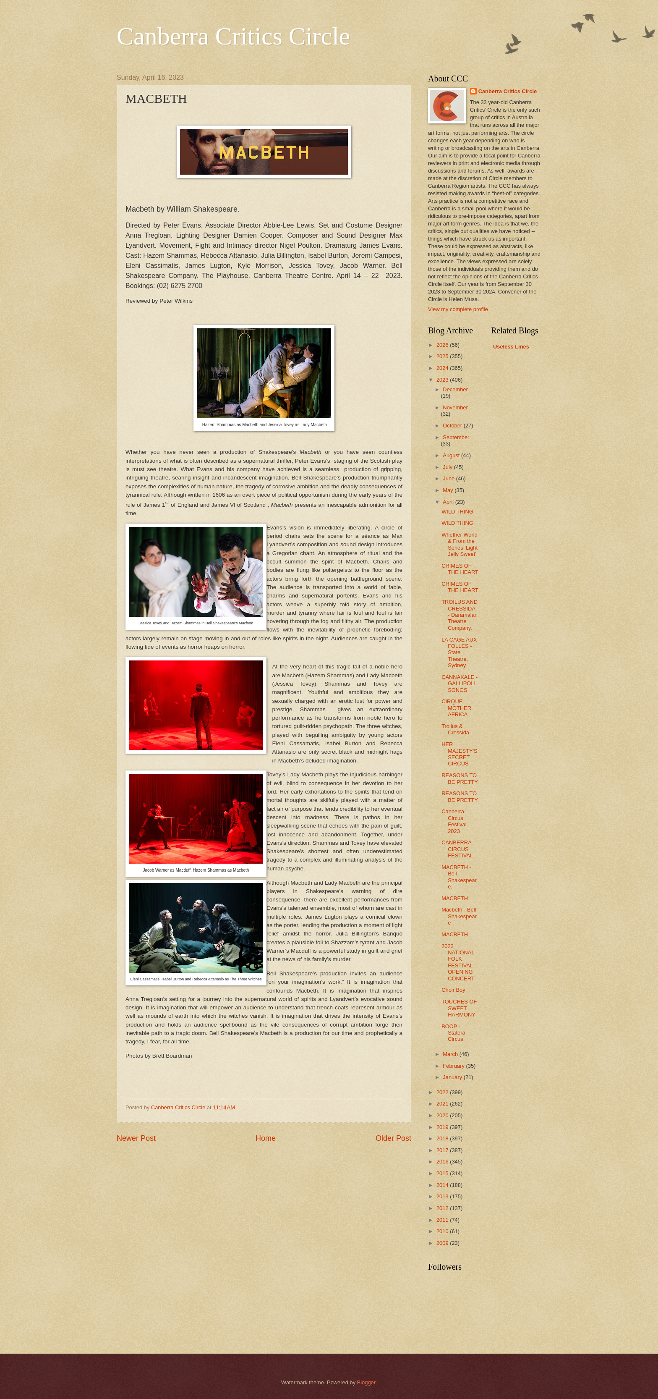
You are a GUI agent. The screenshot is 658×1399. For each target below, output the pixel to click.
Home (266, 1138)
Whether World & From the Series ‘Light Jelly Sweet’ (459, 544)
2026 (443, 345)
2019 (443, 1127)
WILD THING (457, 511)
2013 (443, 1196)
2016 (443, 1161)
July (448, 467)
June (449, 478)
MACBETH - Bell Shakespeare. (459, 877)
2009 (443, 1243)
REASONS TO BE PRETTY (459, 778)
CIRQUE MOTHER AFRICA (456, 708)
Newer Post (136, 1138)
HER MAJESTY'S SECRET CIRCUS (459, 754)
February (454, 1066)
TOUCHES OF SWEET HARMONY (459, 1008)
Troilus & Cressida (455, 729)
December (455, 389)
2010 (443, 1231)
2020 (443, 1115)
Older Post (393, 1138)
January (453, 1077)
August (452, 455)
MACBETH (454, 898)
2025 (443, 356)
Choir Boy (453, 990)
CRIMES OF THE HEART (459, 569)
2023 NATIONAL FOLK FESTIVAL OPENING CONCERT (457, 962)
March (451, 1054)
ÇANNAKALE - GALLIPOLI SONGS (459, 683)
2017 (443, 1150)
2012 (443, 1208)
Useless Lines (511, 346)
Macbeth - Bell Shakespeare (459, 916)
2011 (443, 1220)
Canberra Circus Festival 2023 (453, 821)
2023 (443, 380)
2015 (443, 1173)
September (456, 437)
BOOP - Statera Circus (453, 1033)
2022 (443, 1092)
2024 (443, 368)
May (448, 490)
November (455, 407)
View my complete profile (458, 309)
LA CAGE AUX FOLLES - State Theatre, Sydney (459, 653)
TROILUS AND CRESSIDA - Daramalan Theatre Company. (459, 615)
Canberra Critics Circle (233, 36)
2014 (443, 1185)
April (449, 502)
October (453, 425)
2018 (443, 1138)
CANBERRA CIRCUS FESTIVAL (457, 849)
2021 (443, 1103)
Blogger (366, 1382)
